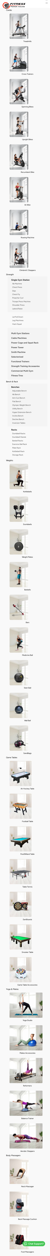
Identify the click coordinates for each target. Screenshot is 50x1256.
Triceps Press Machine (21, 301)
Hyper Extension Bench (21, 412)
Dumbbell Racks (18, 433)
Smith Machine (18, 352)
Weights (9, 460)
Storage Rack (17, 455)
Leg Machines (18, 320)
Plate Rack (16, 448)
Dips (14, 291)
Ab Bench (16, 394)
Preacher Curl (17, 298)
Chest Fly (16, 294)
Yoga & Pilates (12, 989)
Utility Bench (17, 409)
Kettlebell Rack (18, 451)
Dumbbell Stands (19, 437)
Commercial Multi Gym (22, 371)
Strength (10, 274)
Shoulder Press (18, 305)
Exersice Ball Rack (19, 444)
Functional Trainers (20, 361)
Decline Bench (18, 419)
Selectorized (17, 357)
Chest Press (17, 287)
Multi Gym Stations (20, 333)
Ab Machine (17, 284)
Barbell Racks (17, 441)
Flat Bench (16, 401)
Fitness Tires (17, 375)
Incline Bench (17, 416)
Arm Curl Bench (18, 398)
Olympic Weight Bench (21, 405)
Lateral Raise (17, 309)
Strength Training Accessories (25, 366)
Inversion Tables (18, 423)
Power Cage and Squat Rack (25, 342)
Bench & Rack (12, 381)
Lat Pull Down (17, 317)
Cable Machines (18, 338)
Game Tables (11, 757)
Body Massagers (13, 1155)
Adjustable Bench (19, 391)
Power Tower (17, 347)
